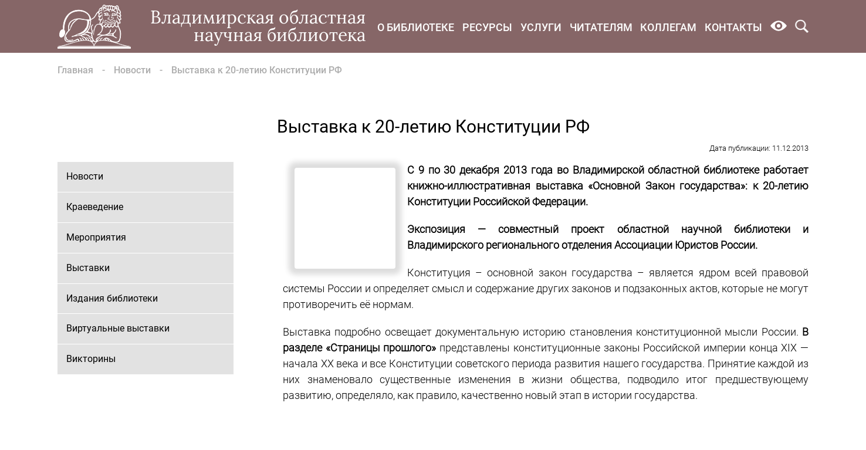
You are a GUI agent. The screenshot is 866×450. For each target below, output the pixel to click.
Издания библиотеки (112, 298)
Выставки (88, 267)
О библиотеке (415, 27)
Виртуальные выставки (118, 328)
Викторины (91, 358)
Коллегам (668, 27)
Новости (132, 70)
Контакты (733, 27)
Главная (75, 70)
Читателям (601, 27)
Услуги (540, 27)
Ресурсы (487, 27)
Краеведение (94, 206)
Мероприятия (96, 237)
